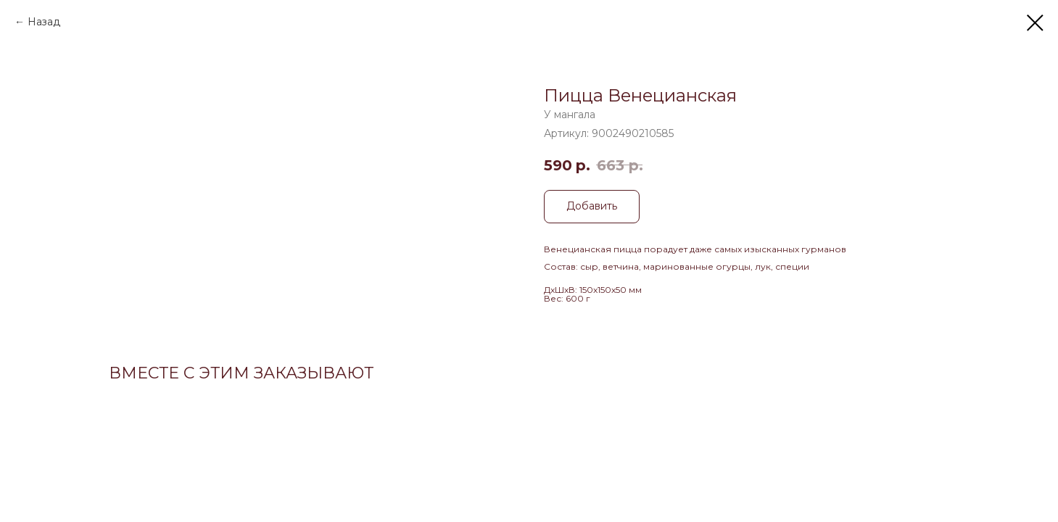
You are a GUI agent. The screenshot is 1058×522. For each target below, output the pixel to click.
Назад (44, 21)
